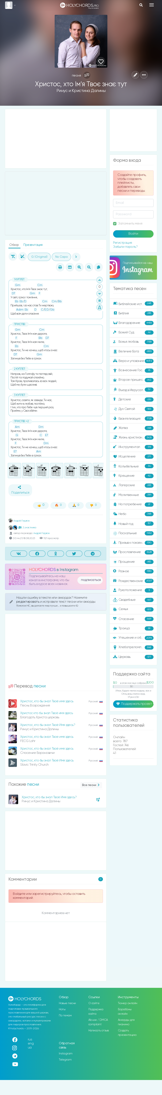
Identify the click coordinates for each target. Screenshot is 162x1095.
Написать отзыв (98, 1030)
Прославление (133, 552)
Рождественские (133, 581)
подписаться (91, 580)
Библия (133, 313)
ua (30, 1047)
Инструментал (133, 447)
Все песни (91, 785)
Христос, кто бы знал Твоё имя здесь (46, 701)
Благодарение (133, 323)
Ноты (62, 1009)
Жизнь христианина (133, 437)
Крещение (133, 476)
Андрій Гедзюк (19, 520)
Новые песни (67, 1003)
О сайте (94, 1003)
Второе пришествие (133, 380)
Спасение (133, 619)
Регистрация (122, 242)
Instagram (66, 1053)
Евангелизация (133, 418)
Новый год (133, 523)
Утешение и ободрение (133, 638)
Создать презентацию (127, 1032)
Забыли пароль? (125, 246)
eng (31, 1043)
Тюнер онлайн (127, 1003)
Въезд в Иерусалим (133, 389)
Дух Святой (133, 409)
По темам (65, 1015)
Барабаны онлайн (125, 1011)
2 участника (27, 527)
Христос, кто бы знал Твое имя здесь (46, 736)
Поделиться (20, 490)
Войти (133, 233)
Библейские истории (133, 303)
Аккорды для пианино (126, 1022)
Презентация (33, 244)
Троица (133, 628)
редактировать (28, 601)
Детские (133, 399)
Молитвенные (133, 495)
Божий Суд (133, 332)
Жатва (133, 428)
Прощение (133, 562)
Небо (133, 514)
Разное (133, 571)
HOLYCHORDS (42, 570)
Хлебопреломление (133, 647)
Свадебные (133, 600)
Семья (133, 609)
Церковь (133, 657)
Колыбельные (133, 466)
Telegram (65, 1059)
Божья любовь (133, 342)
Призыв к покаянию (133, 543)
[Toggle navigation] (151, 5)
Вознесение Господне (133, 370)
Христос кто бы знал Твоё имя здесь (46, 713)
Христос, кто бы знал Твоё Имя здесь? (47, 725)
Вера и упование (133, 361)
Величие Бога (133, 351)
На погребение (133, 504)
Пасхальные (133, 533)
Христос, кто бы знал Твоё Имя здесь (47, 760)
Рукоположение (133, 590)
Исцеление (133, 456)
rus (30, 1039)
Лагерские (133, 485)
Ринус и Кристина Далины (81, 91)
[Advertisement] (55, 138)
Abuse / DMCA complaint (98, 1022)
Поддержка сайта (95, 1011)
